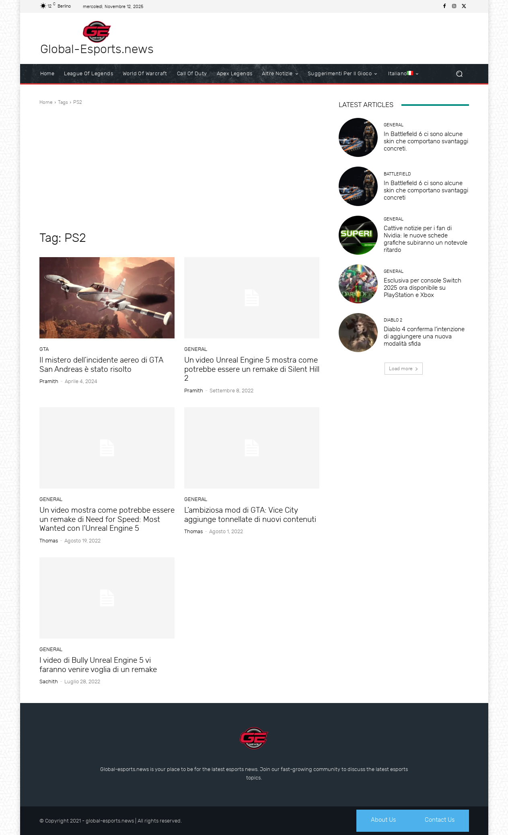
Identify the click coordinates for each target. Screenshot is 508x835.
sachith (48, 681)
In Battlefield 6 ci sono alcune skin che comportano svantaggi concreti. (426, 141)
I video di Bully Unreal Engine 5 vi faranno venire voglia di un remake (98, 665)
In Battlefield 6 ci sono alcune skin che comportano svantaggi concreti (426, 190)
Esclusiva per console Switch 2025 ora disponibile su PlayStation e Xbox (422, 288)
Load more (403, 368)
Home (46, 102)
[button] (459, 73)
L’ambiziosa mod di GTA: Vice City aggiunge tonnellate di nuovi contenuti (250, 514)
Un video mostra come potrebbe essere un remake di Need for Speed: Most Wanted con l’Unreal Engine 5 (107, 519)
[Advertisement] (179, 168)
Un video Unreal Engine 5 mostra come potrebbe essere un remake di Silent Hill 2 (251, 369)
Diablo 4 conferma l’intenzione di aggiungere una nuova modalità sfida (424, 336)
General (195, 349)
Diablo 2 (393, 320)
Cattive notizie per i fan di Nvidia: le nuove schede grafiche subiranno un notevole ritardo (425, 239)
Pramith (48, 381)
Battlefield (397, 174)
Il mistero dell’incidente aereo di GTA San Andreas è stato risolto (101, 364)
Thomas (48, 541)
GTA (44, 349)
